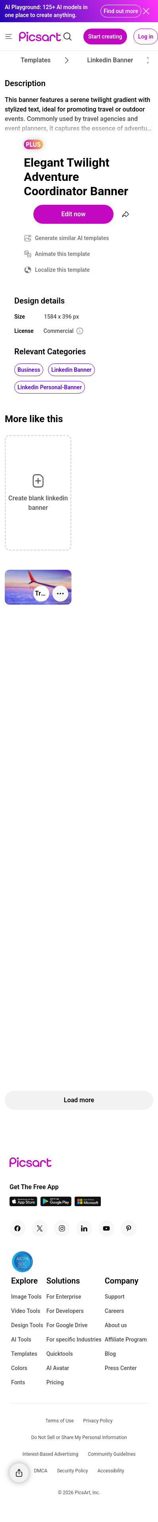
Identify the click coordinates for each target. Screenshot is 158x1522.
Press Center (121, 1368)
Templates (24, 1354)
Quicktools (59, 1354)
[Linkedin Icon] (84, 1228)
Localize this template (62, 270)
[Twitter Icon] (40, 1228)
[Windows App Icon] (88, 1204)
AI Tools (21, 1339)
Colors (19, 1368)
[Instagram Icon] (62, 1228)
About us (116, 1325)
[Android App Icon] (55, 1204)
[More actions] (60, 593)
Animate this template (62, 254)
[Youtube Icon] (106, 1228)
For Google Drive (67, 1325)
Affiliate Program (126, 1339)
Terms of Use (60, 1421)
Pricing (55, 1382)
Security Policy (72, 1471)
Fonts (18, 1382)
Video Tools (25, 1311)
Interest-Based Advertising (51, 1454)
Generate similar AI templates (72, 238)
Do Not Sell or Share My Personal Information (79, 1437)
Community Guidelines (111, 1454)
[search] (67, 36)
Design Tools (27, 1325)
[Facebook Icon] (17, 1228)
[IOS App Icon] (23, 1204)
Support (115, 1296)
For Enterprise (63, 1296)
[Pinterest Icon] (129, 1228)
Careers (114, 1311)
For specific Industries (74, 1339)
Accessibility (110, 1471)
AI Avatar (57, 1368)
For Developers (65, 1311)
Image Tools (26, 1296)
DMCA (40, 1471)
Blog (110, 1354)
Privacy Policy (98, 1421)
